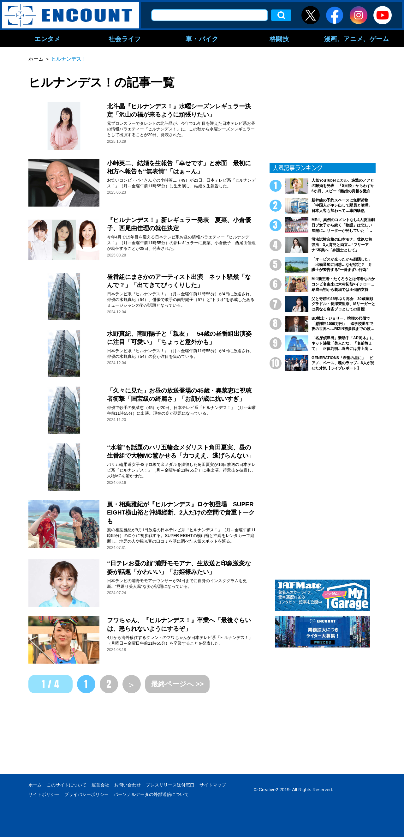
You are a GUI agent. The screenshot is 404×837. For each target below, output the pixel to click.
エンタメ (47, 38)
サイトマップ (212, 785)
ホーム (35, 785)
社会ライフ (125, 38)
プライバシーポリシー (86, 794)
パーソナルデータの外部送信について (151, 794)
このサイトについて (66, 785)
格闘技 (279, 38)
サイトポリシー (43, 794)
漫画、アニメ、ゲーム (356, 38)
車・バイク (202, 38)
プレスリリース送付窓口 (170, 785)
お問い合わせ (127, 785)
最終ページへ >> (177, 684)
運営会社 (100, 785)
